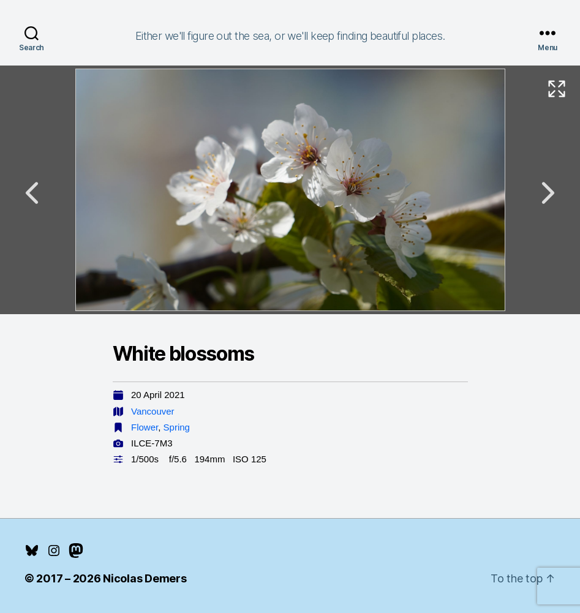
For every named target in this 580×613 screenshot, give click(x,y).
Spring (177, 427)
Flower (144, 427)
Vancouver (153, 411)
